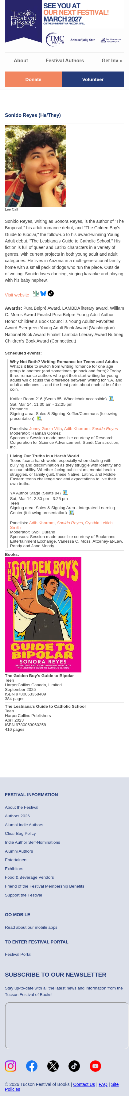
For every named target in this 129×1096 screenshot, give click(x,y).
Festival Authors (65, 60)
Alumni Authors (19, 851)
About (21, 60)
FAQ (103, 1084)
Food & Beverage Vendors (29, 877)
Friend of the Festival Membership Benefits (44, 886)
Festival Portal (18, 954)
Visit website (17, 294)
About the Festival (21, 807)
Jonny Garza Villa (45, 428)
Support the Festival (23, 895)
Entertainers (16, 860)
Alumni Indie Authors (24, 825)
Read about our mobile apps (31, 927)
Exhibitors (14, 868)
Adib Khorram (76, 428)
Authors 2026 (17, 816)
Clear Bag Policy (20, 833)
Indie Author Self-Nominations (32, 842)
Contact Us (84, 1084)
